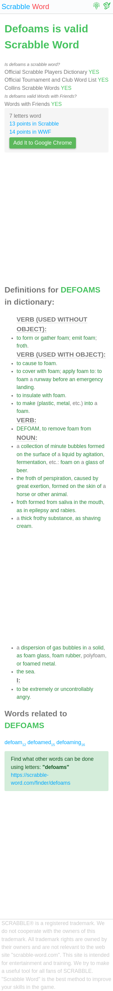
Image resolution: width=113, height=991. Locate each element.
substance (60, 518)
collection (32, 446)
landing (25, 387)
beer (22, 470)
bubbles (77, 446)
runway (43, 379)
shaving (91, 518)
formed (96, 446)
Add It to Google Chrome (42, 143)
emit (77, 338)
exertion (39, 486)
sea (29, 672)
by (79, 454)
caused (82, 478)
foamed (32, 664)
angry (23, 697)
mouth (95, 502)
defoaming (70, 742)
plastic (46, 403)
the (27, 454)
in (76, 502)
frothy (40, 518)
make (29, 403)
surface (41, 454)
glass (92, 462)
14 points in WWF (30, 132)
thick (26, 518)
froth (22, 346)
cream (24, 526)
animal (59, 494)
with (41, 371)
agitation (93, 454)
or (37, 338)
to (19, 338)
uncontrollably (77, 689)
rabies (68, 510)
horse (23, 494)
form (28, 338)
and (54, 510)
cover (29, 371)
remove (57, 429)
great (23, 486)
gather (48, 338)
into (88, 403)
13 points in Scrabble (34, 124)
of (47, 446)
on (20, 454)
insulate (32, 395)
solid (98, 648)
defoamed (41, 742)
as (19, 510)
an (72, 379)
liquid (68, 454)
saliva (65, 502)
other (43, 494)
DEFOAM (28, 429)
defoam (15, 742)
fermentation (31, 462)
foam (63, 338)
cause (30, 363)
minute (59, 446)
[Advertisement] (56, 220)
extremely (41, 689)
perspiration (57, 478)
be (26, 689)
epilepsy (39, 510)
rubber (72, 655)
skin (91, 486)
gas (56, 648)
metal (63, 403)
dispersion (33, 648)
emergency (90, 379)
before (60, 379)
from (85, 429)
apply (69, 371)
